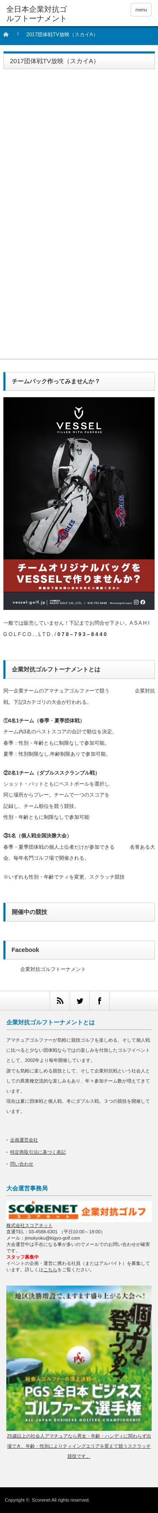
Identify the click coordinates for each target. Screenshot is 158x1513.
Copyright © (18, 1499)
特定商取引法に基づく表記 (38, 1152)
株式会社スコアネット (29, 1225)
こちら (50, 1269)
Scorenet (41, 1499)
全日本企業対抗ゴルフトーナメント (36, 14)
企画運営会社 (24, 1139)
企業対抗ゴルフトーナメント (53, 969)
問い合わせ (21, 1163)
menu (141, 9)
